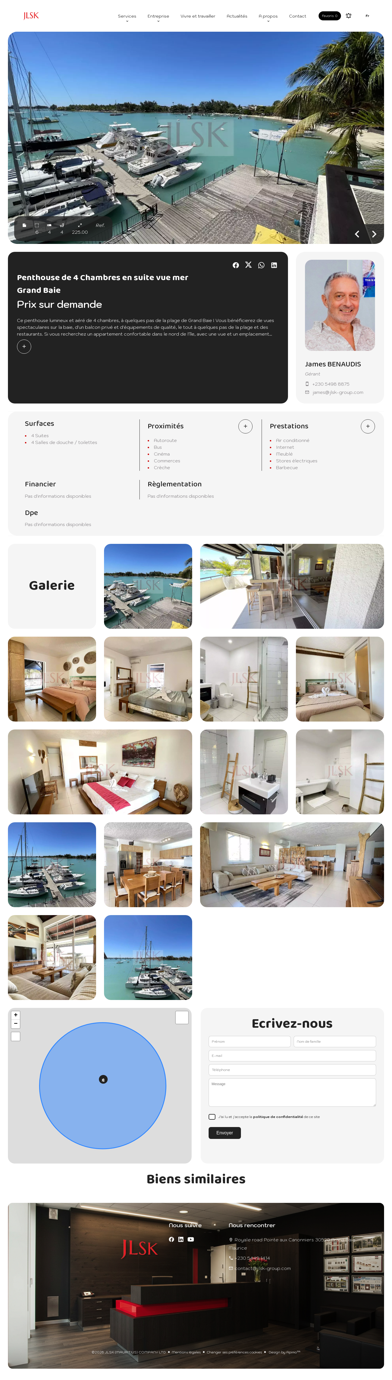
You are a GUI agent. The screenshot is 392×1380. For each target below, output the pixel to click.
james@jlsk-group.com (337, 392)
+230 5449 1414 (252, 1258)
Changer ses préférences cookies (234, 1352)
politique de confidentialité (278, 1117)
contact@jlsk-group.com (263, 1268)
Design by (284, 1352)
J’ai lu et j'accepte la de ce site (269, 1117)
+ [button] (16, 1015)
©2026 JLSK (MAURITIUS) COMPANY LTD (129, 1352)
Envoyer (225, 1132)
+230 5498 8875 (330, 384)
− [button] (16, 1024)
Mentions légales (186, 1352)
